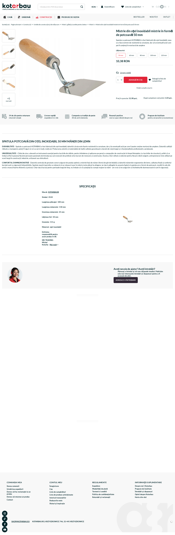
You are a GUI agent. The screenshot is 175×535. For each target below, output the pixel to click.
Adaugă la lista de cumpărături (157, 80)
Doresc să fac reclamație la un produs (19, 493)
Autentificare (108, 7)
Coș (51, 489)
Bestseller (139, 17)
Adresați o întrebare (126, 280)
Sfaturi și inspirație (57, 504)
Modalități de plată (100, 489)
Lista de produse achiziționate (61, 495)
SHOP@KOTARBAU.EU (20, 521)
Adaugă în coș (135, 80)
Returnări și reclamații (101, 497)
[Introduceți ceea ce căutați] (61, 7)
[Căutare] (82, 7)
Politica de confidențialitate (103, 494)
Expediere (96, 486)
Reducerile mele (56, 501)
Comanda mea (14, 482)
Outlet (166, 17)
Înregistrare (54, 486)
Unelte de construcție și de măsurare (47, 25)
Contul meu (56, 482)
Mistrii (91, 25)
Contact (10, 500)
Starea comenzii (13, 486)
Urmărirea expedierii (15, 489)
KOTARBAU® (53, 192)
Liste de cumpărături (131, 7)
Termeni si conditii (99, 492)
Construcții (27, 25)
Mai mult (53, 245)
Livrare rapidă (125, 73)
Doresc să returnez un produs (18, 497)
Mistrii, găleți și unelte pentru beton (74, 25)
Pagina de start (16, 25)
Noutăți (154, 17)
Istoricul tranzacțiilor (58, 498)
